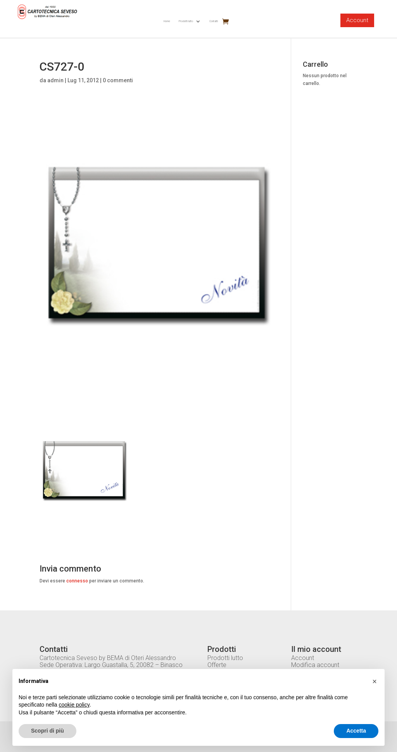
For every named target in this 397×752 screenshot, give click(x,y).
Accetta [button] (356, 731)
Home (167, 21)
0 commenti (118, 80)
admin (55, 80)
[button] (374, 681)
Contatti (213, 21)
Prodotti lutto (186, 21)
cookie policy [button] (74, 705)
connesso (77, 581)
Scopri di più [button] (47, 731)
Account (357, 20)
